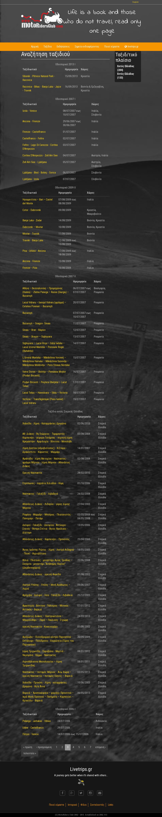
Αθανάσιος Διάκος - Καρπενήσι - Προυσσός (46, 539)
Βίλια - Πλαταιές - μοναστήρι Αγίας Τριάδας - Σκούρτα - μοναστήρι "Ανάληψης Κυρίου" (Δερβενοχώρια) (47, 564)
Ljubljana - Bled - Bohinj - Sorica (39, 172)
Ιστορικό (72, 804)
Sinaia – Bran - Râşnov (34, 329)
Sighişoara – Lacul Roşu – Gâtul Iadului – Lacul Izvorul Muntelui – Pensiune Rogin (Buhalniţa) (43, 347)
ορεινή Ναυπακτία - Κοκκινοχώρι (40, 626)
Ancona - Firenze (31, 121)
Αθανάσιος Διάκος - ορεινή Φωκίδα (41, 574)
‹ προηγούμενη (44, 747)
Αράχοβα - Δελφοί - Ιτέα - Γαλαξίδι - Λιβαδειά (47, 595)
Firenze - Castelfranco (34, 131)
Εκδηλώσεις (63, 46)
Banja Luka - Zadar (32, 220)
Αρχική (34, 46)
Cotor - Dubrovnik (31, 210)
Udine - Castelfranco (33, 727)
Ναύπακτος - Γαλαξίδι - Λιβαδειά (40, 493)
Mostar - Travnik (30, 233)
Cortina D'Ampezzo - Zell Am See (40, 155)
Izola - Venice (29, 110)
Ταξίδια (47, 46)
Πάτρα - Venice (30, 734)
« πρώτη (27, 747)
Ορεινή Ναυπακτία (32, 472)
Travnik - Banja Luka (32, 240)
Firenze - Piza (29, 267)
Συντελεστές (97, 804)
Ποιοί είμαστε (112, 46)
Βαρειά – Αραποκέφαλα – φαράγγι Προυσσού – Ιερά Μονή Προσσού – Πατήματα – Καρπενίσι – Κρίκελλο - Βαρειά (48, 696)
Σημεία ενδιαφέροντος (87, 46)
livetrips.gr (132, 46)
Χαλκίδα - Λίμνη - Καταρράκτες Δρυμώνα (44, 423)
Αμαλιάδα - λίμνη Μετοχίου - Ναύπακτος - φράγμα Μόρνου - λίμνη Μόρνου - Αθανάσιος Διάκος (46, 462)
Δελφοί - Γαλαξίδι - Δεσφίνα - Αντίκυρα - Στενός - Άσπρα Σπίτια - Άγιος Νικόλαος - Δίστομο (45, 528)
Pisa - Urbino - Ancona (34, 250)
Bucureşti (27, 313)
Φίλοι (84, 804)
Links (110, 804)
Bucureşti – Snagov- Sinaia (36, 323)
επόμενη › (100, 747)
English (136, 2)
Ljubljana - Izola (30, 179)
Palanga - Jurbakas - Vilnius (36, 721)
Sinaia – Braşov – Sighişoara (37, 336)
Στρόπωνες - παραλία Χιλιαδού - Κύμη (42, 483)
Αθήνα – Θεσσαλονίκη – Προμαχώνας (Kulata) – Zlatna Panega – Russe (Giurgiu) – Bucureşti (45, 292)
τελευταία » (29, 753)
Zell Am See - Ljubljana (34, 162)
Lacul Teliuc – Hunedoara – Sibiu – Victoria (44, 392)
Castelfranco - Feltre (33, 138)
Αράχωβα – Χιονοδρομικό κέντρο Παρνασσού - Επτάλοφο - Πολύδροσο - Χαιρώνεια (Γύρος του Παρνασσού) (48, 640)
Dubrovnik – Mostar (32, 227)
